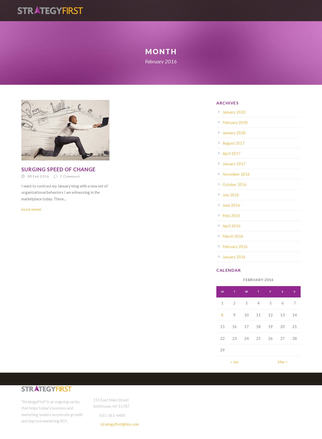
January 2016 (234, 257)
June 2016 (231, 205)
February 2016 (235, 246)
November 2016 (236, 174)
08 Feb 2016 (38, 176)
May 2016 (231, 215)
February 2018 (235, 122)
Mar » (282, 362)
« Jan (234, 362)
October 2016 (235, 184)
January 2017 (234, 163)
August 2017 (234, 143)
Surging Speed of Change (58, 169)
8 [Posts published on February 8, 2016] (222, 315)
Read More (31, 209)
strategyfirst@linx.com (119, 424)
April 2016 (231, 226)
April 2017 (231, 153)
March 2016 (233, 236)
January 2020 (234, 112)
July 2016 (231, 195)
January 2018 (234, 132)
